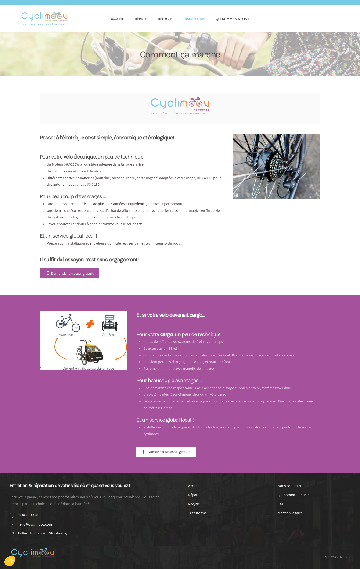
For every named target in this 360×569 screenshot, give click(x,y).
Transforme (194, 19)
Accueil (117, 19)
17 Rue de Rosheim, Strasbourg (42, 533)
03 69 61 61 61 (28, 515)
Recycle (165, 19)
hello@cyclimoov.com (35, 524)
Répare (141, 19)
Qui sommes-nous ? (232, 19)
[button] (9, 561)
